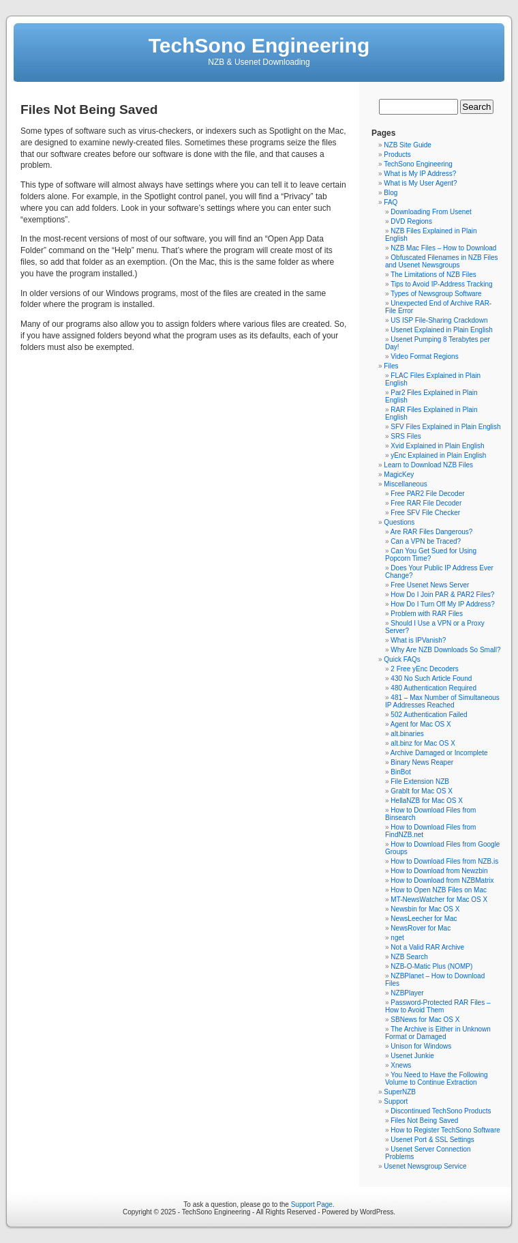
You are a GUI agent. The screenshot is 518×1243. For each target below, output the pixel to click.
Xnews (401, 1065)
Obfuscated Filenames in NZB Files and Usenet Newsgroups (441, 261)
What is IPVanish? (418, 640)
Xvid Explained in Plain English (437, 446)
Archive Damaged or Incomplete (439, 753)
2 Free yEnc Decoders (425, 669)
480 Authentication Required (433, 688)
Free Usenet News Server (430, 585)
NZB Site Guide (407, 145)
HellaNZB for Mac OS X (427, 800)
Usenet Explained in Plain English (442, 330)
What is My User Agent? (420, 183)
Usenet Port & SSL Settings (432, 1139)
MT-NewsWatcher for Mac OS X (439, 899)
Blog (390, 192)
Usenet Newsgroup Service (425, 1166)
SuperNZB (400, 1092)
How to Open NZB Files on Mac (439, 890)
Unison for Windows (421, 1046)
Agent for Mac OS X (421, 724)
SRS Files (406, 436)
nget (397, 937)
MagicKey (399, 474)
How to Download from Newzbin (439, 871)
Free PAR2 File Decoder (427, 493)
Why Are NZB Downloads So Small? (445, 650)
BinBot (400, 772)
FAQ (390, 202)
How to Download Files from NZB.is (444, 861)
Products (397, 154)
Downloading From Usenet (431, 212)
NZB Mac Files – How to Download (443, 248)
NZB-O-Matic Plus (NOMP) (431, 966)
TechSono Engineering (259, 45)
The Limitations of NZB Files (433, 274)
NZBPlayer (407, 993)
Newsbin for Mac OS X (425, 909)
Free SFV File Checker (425, 512)
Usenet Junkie (412, 1055)
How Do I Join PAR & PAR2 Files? (442, 594)
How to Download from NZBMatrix (442, 880)
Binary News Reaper (422, 762)
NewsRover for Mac (421, 928)
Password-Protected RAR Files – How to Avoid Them (438, 1006)
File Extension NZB (420, 781)
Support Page (312, 1204)
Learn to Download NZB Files (428, 465)
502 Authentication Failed (429, 714)
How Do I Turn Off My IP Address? (442, 604)
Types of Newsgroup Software (436, 293)
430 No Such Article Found (431, 678)
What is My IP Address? (420, 173)
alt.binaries (407, 733)
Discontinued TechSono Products (441, 1111)
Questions (399, 522)
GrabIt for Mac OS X (422, 791)
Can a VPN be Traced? (426, 541)
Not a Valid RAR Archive (427, 947)
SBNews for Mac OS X (425, 1019)
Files (391, 366)
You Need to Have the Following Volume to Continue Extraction (436, 1078)
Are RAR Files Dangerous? (432, 532)
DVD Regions (411, 221)
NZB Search (409, 957)
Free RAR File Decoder (426, 503)
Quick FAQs (402, 659)
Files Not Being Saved (424, 1120)
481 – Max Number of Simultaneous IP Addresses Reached (442, 701)
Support (396, 1101)
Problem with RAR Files (427, 613)
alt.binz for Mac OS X (423, 743)
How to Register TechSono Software (445, 1130)
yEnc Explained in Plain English (438, 455)
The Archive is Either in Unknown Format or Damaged (438, 1032)
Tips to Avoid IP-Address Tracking (442, 284)
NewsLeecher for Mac (424, 918)
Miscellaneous (405, 484)
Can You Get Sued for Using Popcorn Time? (430, 554)
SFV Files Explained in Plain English (445, 426)
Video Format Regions (424, 356)
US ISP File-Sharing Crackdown (439, 320)
